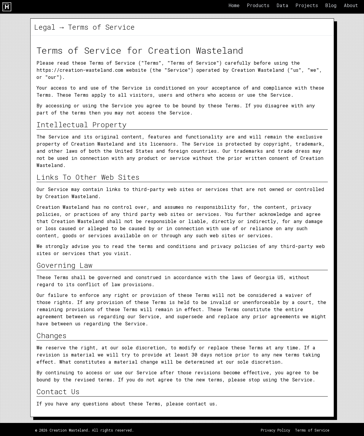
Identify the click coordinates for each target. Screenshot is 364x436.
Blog (331, 5)
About (351, 5)
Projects (306, 5)
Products (258, 5)
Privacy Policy (275, 430)
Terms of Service (312, 430)
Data (282, 5)
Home (234, 5)
